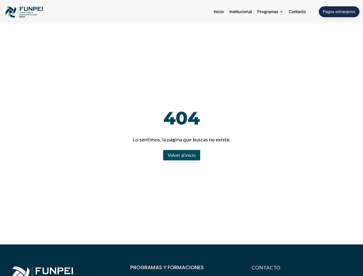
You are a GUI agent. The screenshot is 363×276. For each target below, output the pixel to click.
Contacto (297, 11)
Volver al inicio (182, 155)
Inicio (219, 11)
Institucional (240, 11)
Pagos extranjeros (339, 12)
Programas (267, 11)
